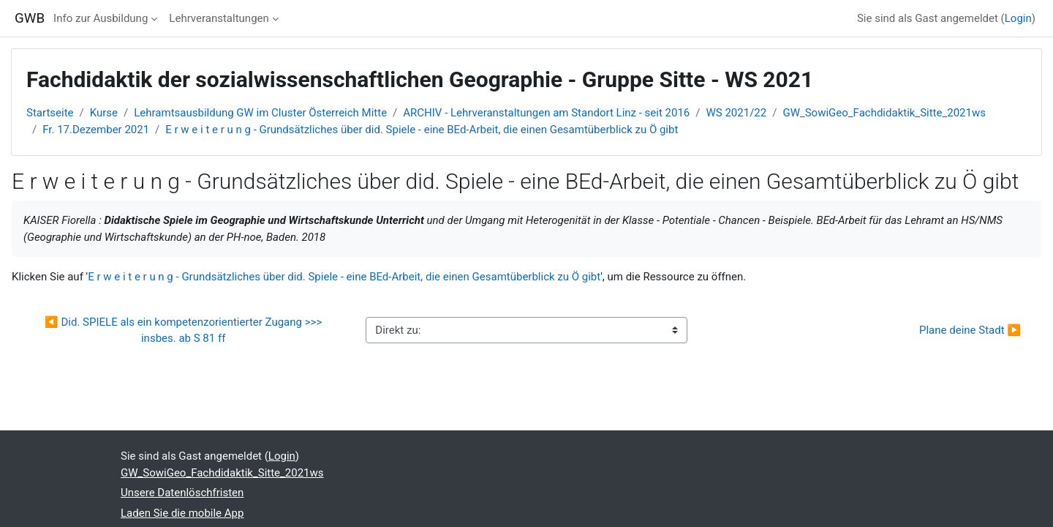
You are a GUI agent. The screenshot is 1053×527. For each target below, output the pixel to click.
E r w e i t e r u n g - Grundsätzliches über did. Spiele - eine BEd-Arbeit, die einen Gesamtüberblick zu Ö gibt (421, 129)
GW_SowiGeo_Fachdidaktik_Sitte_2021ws (884, 112)
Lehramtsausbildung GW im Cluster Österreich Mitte (260, 112)
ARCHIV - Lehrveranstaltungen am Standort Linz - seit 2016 (546, 112)
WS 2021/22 (736, 112)
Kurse (104, 112)
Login (1018, 18)
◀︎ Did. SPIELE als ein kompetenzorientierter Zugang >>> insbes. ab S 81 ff (185, 330)
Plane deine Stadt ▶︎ (970, 330)
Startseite (50, 112)
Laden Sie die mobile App (182, 513)
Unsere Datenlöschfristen (182, 492)
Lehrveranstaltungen (218, 18)
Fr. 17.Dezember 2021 (95, 129)
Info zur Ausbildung (100, 18)
